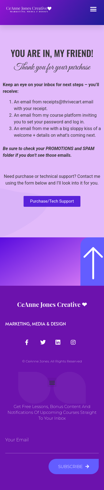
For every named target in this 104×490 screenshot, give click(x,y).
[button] (93, 9)
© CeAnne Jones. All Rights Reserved (52, 361)
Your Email (17, 440)
